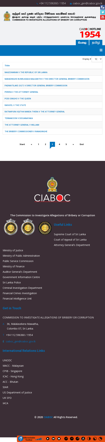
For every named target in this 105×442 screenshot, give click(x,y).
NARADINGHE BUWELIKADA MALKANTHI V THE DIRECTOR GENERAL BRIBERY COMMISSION (47, 79)
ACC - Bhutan (10, 381)
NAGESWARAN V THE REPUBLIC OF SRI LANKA (26, 72)
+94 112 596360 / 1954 (52, 3)
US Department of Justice (17, 392)
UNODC (7, 360)
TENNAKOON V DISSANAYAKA (19, 118)
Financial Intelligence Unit (17, 298)
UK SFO (7, 397)
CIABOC (48, 417)
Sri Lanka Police (12, 282)
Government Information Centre (21, 277)
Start (22, 144)
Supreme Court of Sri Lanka (70, 234)
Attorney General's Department (72, 245)
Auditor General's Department (20, 271)
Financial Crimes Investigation (20, 293)
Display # (87, 59)
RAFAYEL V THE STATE (15, 105)
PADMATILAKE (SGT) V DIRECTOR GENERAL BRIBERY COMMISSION (36, 85)
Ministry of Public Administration (21, 255)
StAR (5, 387)
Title (7, 65)
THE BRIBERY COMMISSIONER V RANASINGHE (26, 131)
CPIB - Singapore (12, 371)
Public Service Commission (18, 261)
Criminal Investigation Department (22, 287)
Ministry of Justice (13, 250)
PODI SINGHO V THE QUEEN (18, 98)
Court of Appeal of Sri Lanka (70, 239)
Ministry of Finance (14, 266)
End (82, 144)
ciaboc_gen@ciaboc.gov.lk (87, 3)
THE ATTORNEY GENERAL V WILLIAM (22, 124)
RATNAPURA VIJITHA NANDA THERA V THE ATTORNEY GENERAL (35, 111)
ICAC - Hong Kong (13, 376)
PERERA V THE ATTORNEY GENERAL (21, 92)
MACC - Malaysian (13, 365)
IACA (5, 403)
